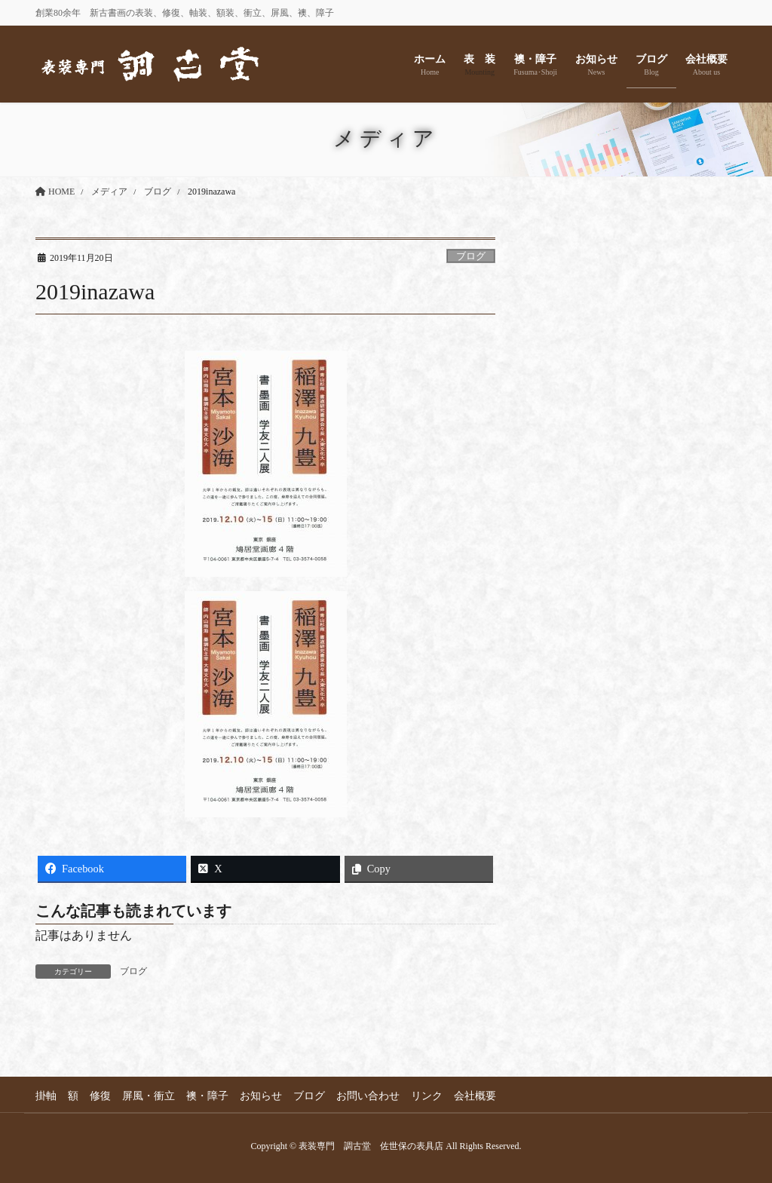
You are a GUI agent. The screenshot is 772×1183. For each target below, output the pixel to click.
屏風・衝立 (148, 1096)
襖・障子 (207, 1096)
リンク (427, 1096)
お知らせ (261, 1096)
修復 (100, 1096)
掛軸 (46, 1096)
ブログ (471, 256)
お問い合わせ (368, 1096)
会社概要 (475, 1096)
